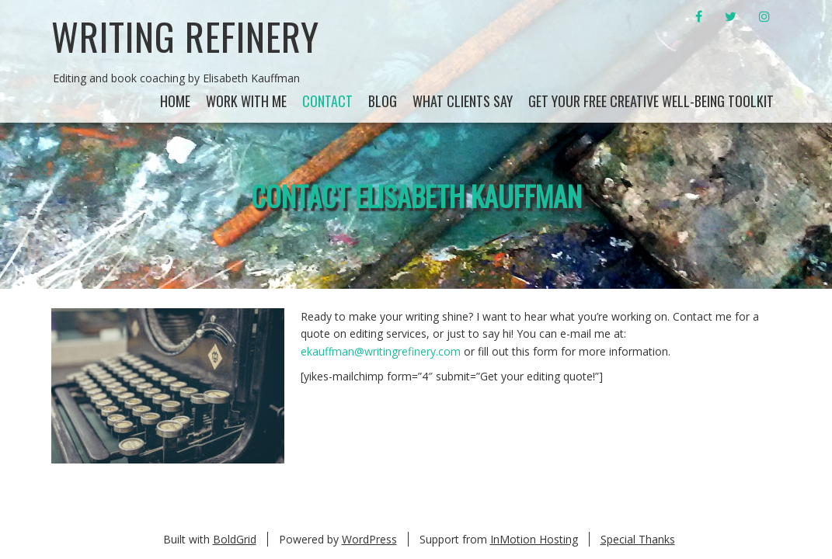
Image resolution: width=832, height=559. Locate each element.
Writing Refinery (185, 36)
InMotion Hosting (534, 539)
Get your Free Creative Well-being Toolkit (651, 101)
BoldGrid (234, 539)
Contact (327, 101)
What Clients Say (463, 101)
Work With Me (246, 101)
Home (175, 101)
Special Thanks (638, 539)
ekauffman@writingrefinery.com (381, 351)
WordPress (369, 539)
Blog (382, 101)
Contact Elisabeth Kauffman (416, 195)
